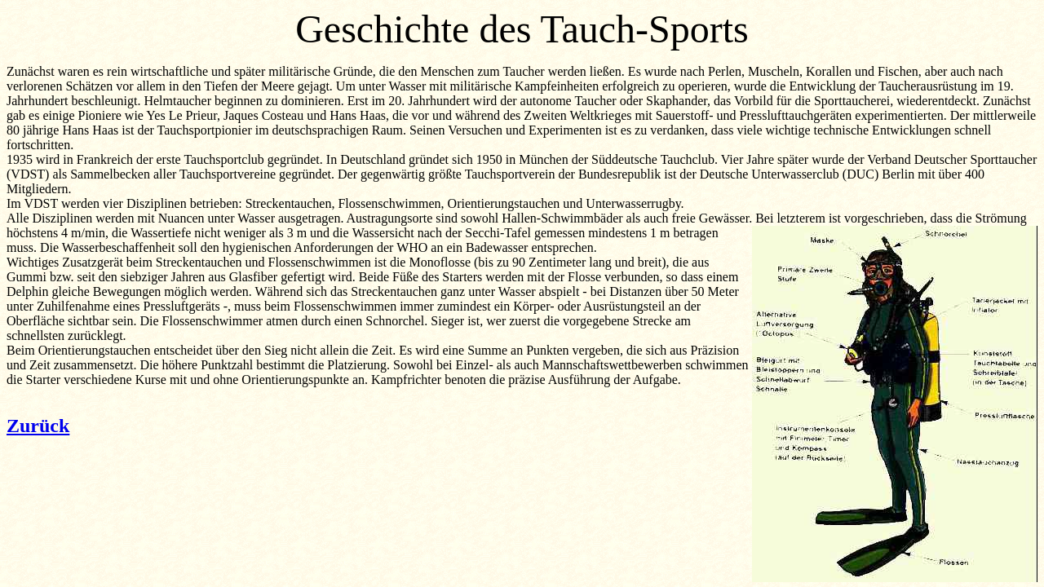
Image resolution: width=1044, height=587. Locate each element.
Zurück (38, 425)
